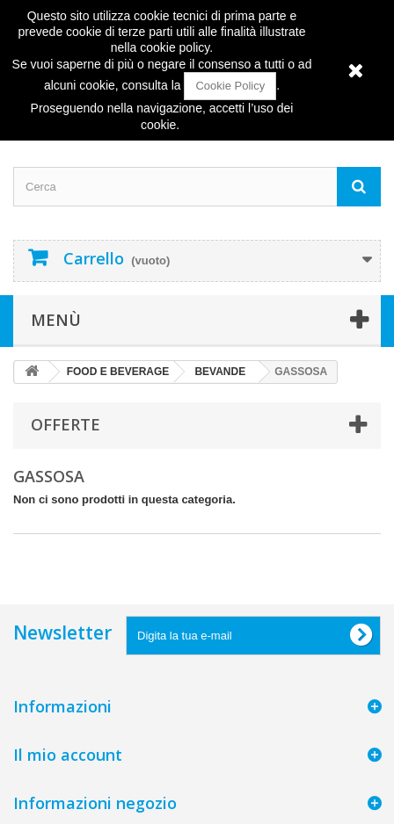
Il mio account (67, 754)
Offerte (65, 424)
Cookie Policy (230, 85)
